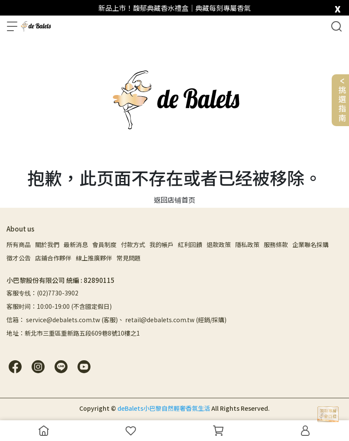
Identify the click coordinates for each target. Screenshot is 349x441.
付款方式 (133, 244)
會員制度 (104, 244)
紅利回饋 (190, 244)
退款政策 (219, 244)
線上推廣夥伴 (94, 258)
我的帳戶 (161, 244)
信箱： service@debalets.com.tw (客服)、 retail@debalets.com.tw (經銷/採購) (116, 319)
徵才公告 (18, 258)
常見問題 (128, 258)
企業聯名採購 (310, 244)
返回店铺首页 (174, 199)
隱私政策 (247, 244)
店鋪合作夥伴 (53, 258)
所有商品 (18, 244)
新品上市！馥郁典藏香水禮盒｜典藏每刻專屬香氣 (174, 8)
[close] (337, 7)
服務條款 (276, 244)
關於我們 (47, 244)
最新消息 (76, 244)
